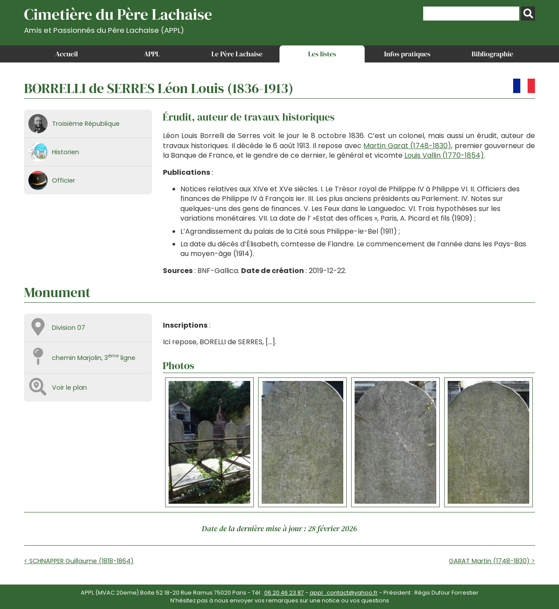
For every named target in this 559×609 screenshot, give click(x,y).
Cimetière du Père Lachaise (118, 19)
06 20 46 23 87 (284, 592)
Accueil (66, 54)
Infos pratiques (407, 54)
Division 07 (68, 327)
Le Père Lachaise (236, 54)
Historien (65, 152)
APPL (152, 54)
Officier (63, 180)
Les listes (322, 54)
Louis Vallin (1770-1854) (444, 155)
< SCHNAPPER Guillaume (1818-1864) (79, 561)
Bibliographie (492, 54)
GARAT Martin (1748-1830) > (492, 561)
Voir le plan (69, 387)
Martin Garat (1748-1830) (407, 146)
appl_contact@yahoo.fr (344, 592)
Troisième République (86, 123)
